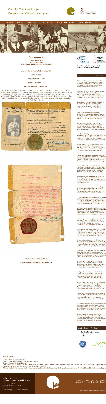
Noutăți (59, 23)
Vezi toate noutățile (99, 75)
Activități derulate (33, 23)
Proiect (20, 23)
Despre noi (11, 23)
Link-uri (80, 23)
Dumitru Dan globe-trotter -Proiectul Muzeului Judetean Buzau (91, 334)
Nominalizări (69, 23)
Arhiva (96, 23)
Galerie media (48, 23)
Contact (88, 23)
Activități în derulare (98, 380)
